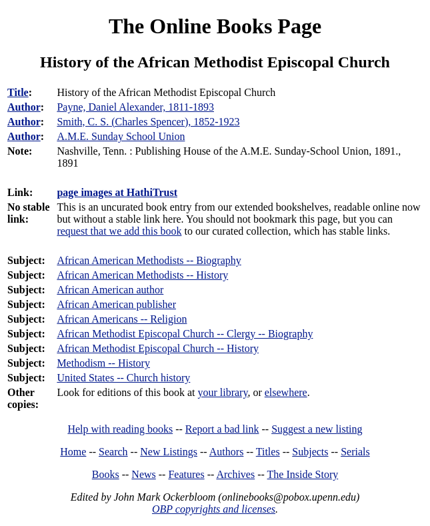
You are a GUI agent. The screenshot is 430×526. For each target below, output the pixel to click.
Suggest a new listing (316, 429)
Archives (235, 474)
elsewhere (286, 392)
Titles (268, 451)
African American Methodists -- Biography (149, 260)
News (143, 474)
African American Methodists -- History (142, 275)
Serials (355, 451)
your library (222, 392)
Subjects (310, 451)
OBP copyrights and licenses (213, 509)
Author (24, 107)
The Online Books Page (215, 26)
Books (105, 474)
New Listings (168, 451)
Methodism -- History (103, 363)
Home (73, 451)
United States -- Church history (123, 377)
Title (18, 92)
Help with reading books (120, 429)
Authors (226, 451)
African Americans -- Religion (122, 319)
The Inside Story (303, 474)
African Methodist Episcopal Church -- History (158, 348)
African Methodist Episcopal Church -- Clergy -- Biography (185, 333)
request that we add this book (119, 231)
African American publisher (116, 304)
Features (186, 474)
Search (113, 451)
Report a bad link (222, 429)
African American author (110, 289)
